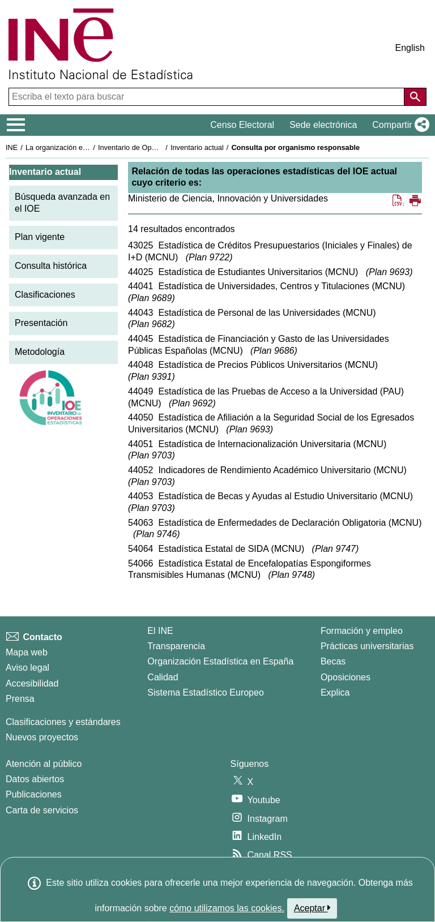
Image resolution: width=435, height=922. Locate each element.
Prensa (20, 699)
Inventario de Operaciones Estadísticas (161, 147)
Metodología (40, 352)
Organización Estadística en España (220, 661)
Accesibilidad (32, 683)
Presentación (41, 323)
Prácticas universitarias (367, 646)
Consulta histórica (51, 266)
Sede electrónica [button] (323, 125)
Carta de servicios (42, 810)
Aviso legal (27, 667)
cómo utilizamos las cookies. (226, 908)
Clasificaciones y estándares (63, 722)
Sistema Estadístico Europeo (205, 692)
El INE (160, 631)
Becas (333, 661)
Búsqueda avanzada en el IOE (62, 202)
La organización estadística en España (87, 147)
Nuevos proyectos (42, 737)
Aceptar (312, 908)
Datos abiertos (35, 779)
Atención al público (44, 764)
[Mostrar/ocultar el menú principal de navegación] (16, 125)
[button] (398, 125)
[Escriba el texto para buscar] (207, 97)
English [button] (410, 48)
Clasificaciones (45, 294)
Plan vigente (40, 237)
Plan (209, 257)
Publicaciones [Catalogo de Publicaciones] (34, 794)
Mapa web (27, 652)
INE (12, 147)
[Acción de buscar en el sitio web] (415, 97)
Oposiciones (345, 677)
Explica (335, 692)
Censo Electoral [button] (242, 125)
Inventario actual (197, 147)
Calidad (162, 677)
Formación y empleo (362, 631)
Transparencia (176, 646)
